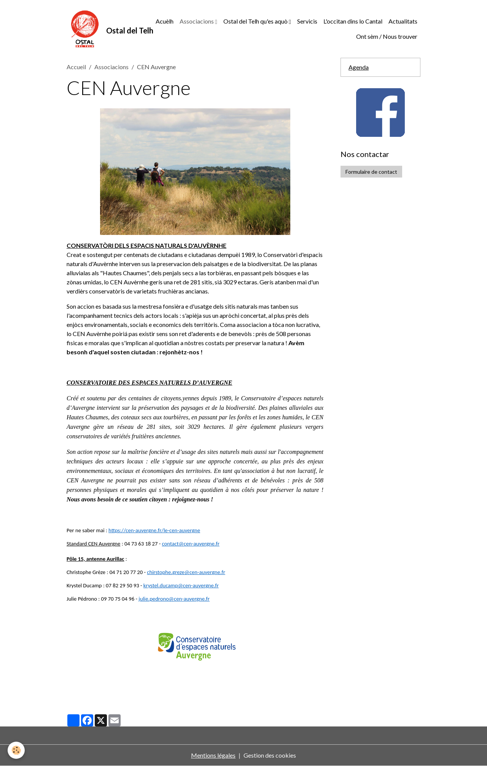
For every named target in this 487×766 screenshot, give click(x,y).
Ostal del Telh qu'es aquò (256, 21)
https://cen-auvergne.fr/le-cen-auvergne (154, 530)
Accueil (76, 66)
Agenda (359, 67)
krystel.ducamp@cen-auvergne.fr (181, 585)
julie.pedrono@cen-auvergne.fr (174, 598)
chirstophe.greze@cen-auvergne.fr (186, 572)
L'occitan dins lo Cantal (352, 21)
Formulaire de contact (371, 171)
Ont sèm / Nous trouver (386, 36)
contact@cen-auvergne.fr (191, 543)
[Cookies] (16, 750)
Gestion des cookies (270, 755)
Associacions (197, 21)
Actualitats (402, 21)
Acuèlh (164, 21)
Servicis (307, 21)
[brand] (102, 29)
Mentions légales (213, 755)
